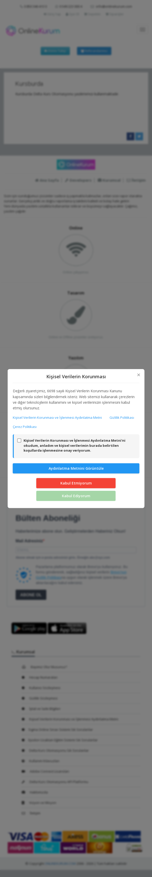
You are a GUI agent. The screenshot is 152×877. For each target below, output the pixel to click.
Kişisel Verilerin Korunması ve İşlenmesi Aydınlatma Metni (57, 417)
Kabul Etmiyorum (76, 483)
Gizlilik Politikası (122, 417)
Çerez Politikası (25, 426)
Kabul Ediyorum (76, 495)
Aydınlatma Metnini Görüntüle (76, 468)
